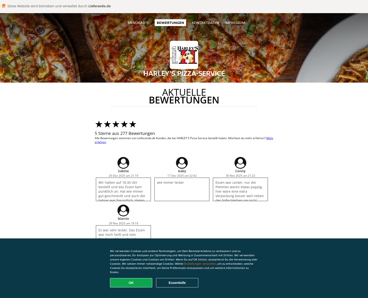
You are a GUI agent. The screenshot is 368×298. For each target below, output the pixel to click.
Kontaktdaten (205, 22)
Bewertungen (170, 22)
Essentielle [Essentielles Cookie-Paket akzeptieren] (177, 283)
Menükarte (138, 22)
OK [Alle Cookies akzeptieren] (131, 283)
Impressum (235, 22)
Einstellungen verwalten (200, 263)
